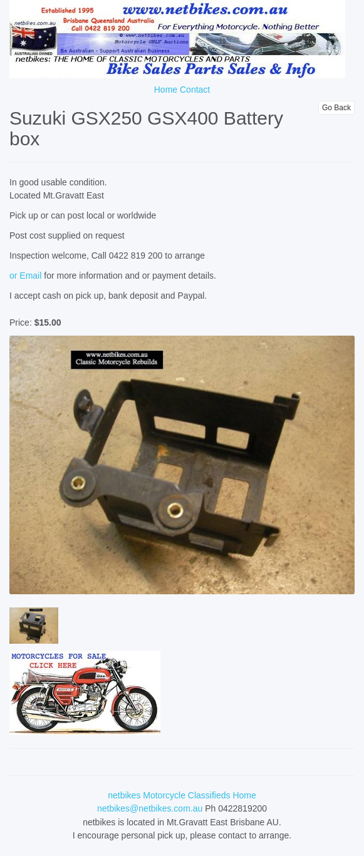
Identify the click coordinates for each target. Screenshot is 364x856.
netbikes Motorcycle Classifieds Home (182, 795)
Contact (195, 90)
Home (165, 90)
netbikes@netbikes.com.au (149, 808)
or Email (25, 276)
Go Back (336, 107)
